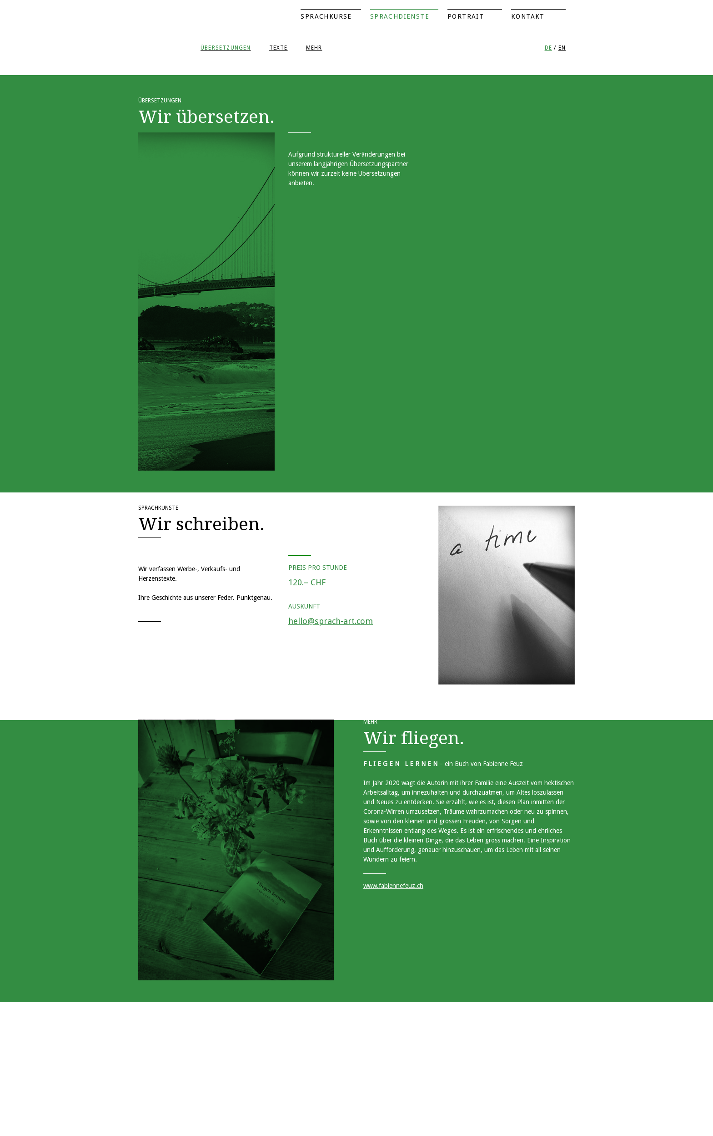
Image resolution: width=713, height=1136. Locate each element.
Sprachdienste (399, 16)
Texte (278, 48)
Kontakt (528, 16)
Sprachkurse (326, 16)
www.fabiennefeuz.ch (393, 885)
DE (548, 48)
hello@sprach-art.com (330, 621)
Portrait (465, 16)
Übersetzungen (226, 48)
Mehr (314, 48)
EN (562, 48)
